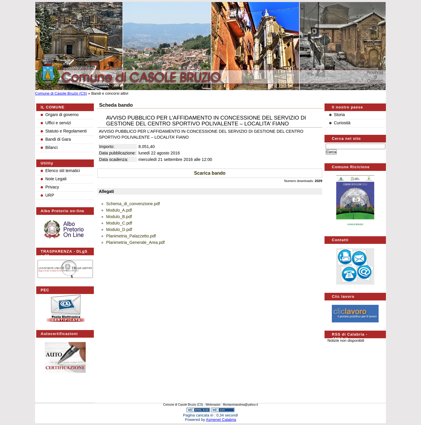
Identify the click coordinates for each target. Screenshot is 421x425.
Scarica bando (209, 173)
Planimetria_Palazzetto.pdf (131, 236)
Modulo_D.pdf (119, 229)
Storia (339, 114)
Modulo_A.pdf (119, 210)
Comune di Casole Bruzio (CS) (61, 93)
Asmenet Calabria (221, 419)
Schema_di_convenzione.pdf (133, 203)
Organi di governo (62, 114)
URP (49, 195)
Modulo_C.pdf (119, 223)
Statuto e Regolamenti (66, 131)
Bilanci (51, 147)
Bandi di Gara (58, 139)
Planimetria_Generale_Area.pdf (135, 242)
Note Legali (55, 178)
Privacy (52, 187)
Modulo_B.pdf (119, 216)
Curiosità (342, 122)
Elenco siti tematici (62, 170)
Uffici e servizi (58, 122)
